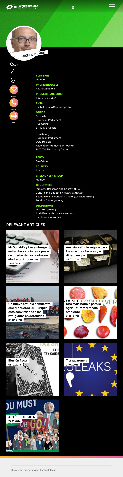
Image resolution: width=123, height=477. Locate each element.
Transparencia (76, 360)
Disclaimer (16, 470)
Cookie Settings (48, 470)
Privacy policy (31, 470)
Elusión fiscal (18, 360)
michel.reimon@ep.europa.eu (53, 107)
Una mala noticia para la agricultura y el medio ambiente (83, 308)
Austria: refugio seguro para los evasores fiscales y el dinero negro (86, 251)
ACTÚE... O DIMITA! (22, 417)
